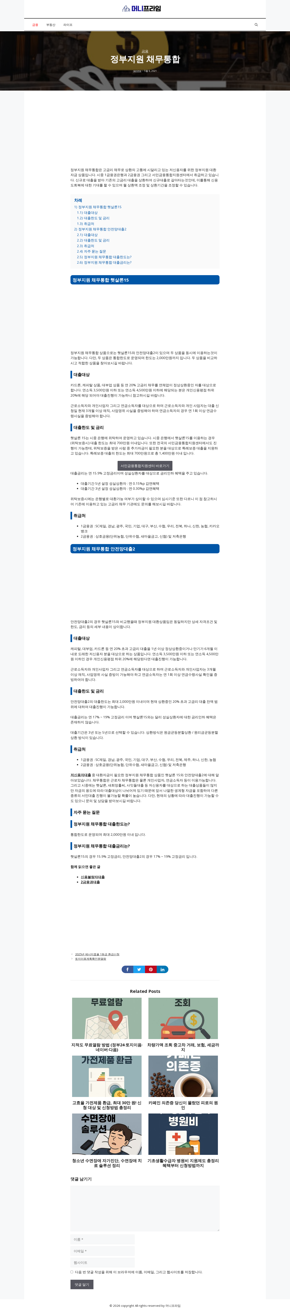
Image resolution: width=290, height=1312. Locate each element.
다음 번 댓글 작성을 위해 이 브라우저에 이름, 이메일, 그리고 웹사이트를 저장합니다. (139, 1272)
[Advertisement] (145, 134)
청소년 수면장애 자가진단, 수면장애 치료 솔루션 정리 (107, 1163)
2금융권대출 (90, 882)
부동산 (50, 25)
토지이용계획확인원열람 (90, 959)
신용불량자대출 (93, 877)
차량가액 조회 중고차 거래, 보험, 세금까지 (183, 1047)
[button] (256, 25)
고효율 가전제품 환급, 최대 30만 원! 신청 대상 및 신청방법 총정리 (106, 1105)
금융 (35, 25)
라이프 (67, 25)
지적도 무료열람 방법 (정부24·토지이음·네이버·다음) (107, 1047)
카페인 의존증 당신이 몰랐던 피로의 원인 (183, 1105)
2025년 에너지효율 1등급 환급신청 (97, 954)
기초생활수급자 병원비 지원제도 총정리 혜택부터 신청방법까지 (183, 1163)
